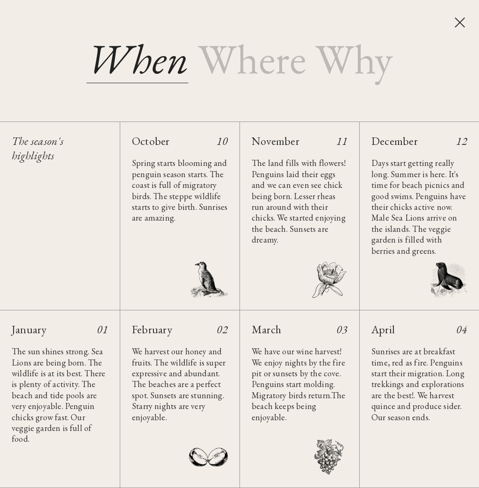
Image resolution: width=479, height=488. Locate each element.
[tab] (138, 58)
